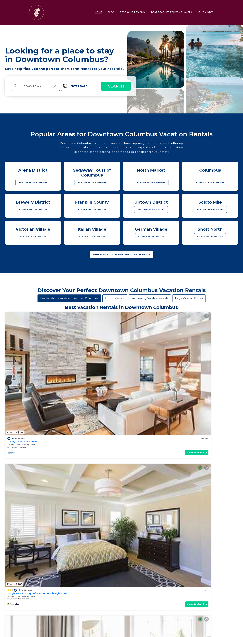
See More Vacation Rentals (121, 442)
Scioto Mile (22, 358)
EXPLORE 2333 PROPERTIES (92, 182)
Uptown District (141, 358)
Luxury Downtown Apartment (200, 414)
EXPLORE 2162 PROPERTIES (210, 182)
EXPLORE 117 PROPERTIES (92, 236)
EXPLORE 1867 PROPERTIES (92, 209)
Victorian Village (142, 420)
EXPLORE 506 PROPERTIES (151, 209)
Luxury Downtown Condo (21, 352)
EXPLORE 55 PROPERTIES (210, 236)
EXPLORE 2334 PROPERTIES (33, 182)
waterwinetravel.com (76, 631)
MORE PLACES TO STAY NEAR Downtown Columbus (121, 254)
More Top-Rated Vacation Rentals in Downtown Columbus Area (121, 582)
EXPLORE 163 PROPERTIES (210, 209)
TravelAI (130, 631)
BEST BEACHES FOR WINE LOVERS (174, 12)
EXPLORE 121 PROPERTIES (33, 236)
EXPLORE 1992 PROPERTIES (33, 209)
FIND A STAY (206, 12)
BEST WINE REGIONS (136, 12)
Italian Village (82, 358)
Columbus (11, 358)
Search (116, 86)
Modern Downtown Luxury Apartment (28, 414)
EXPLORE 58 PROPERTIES (151, 236)
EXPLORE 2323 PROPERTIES (151, 182)
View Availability (48, 363)
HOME (104, 12)
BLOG (116, 12)
